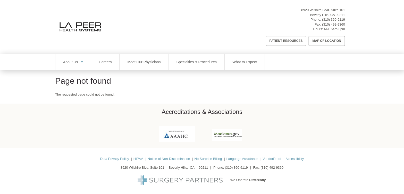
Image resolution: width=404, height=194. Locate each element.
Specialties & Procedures (196, 62)
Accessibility (294, 159)
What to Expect (244, 62)
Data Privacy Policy (114, 159)
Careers (105, 62)
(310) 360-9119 (333, 19)
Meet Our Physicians (144, 62)
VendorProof (272, 159)
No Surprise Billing (208, 159)
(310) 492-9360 (333, 24)
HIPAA (138, 159)
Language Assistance (242, 159)
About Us (70, 62)
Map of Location (326, 41)
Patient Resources (286, 41)
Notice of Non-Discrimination (169, 159)
